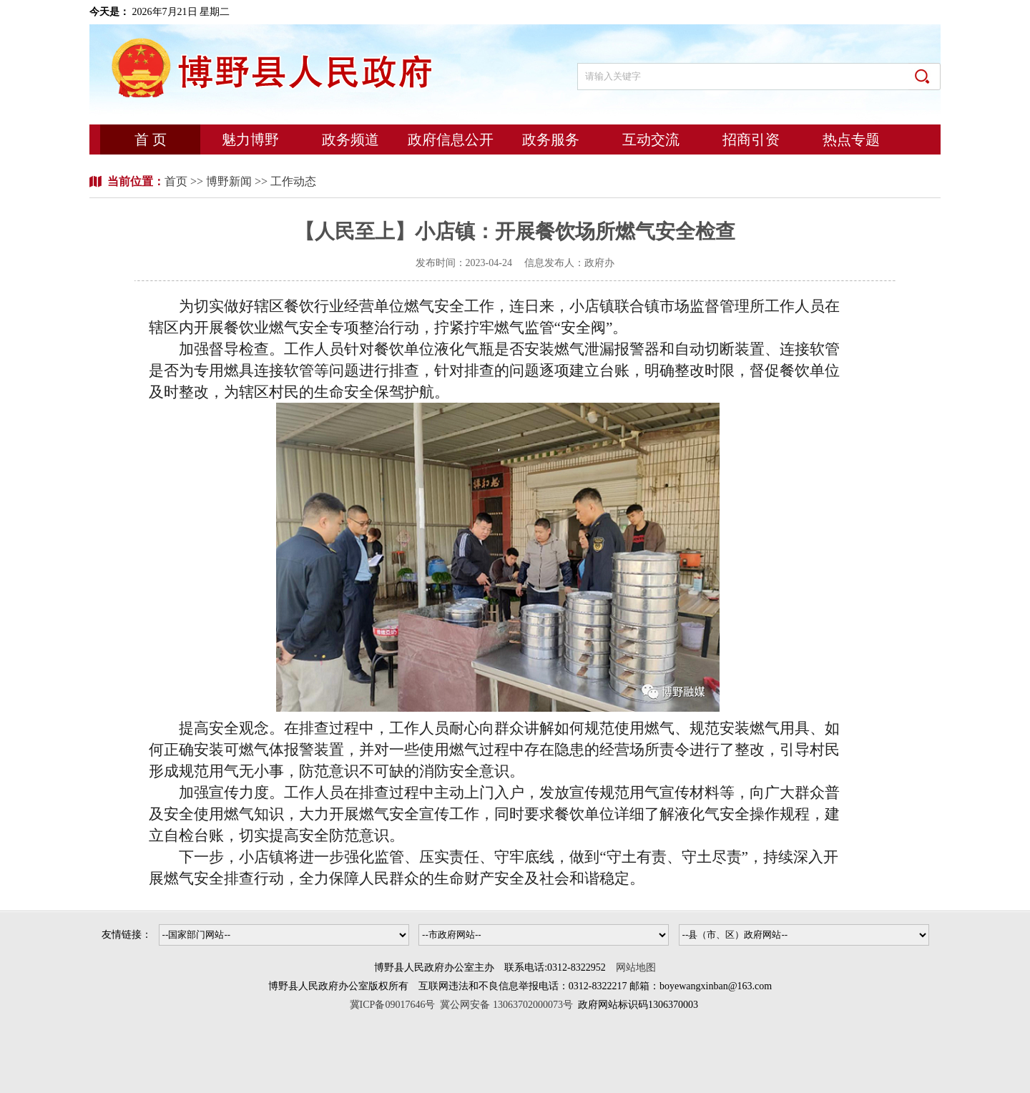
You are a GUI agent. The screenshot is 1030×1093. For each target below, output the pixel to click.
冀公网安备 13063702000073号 (506, 1004)
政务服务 (550, 139)
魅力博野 (250, 139)
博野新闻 (229, 181)
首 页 (150, 139)
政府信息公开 (451, 139)
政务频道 (350, 139)
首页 (177, 181)
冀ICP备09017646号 (395, 1004)
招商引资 (751, 139)
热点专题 (851, 139)
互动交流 (651, 139)
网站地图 (636, 967)
